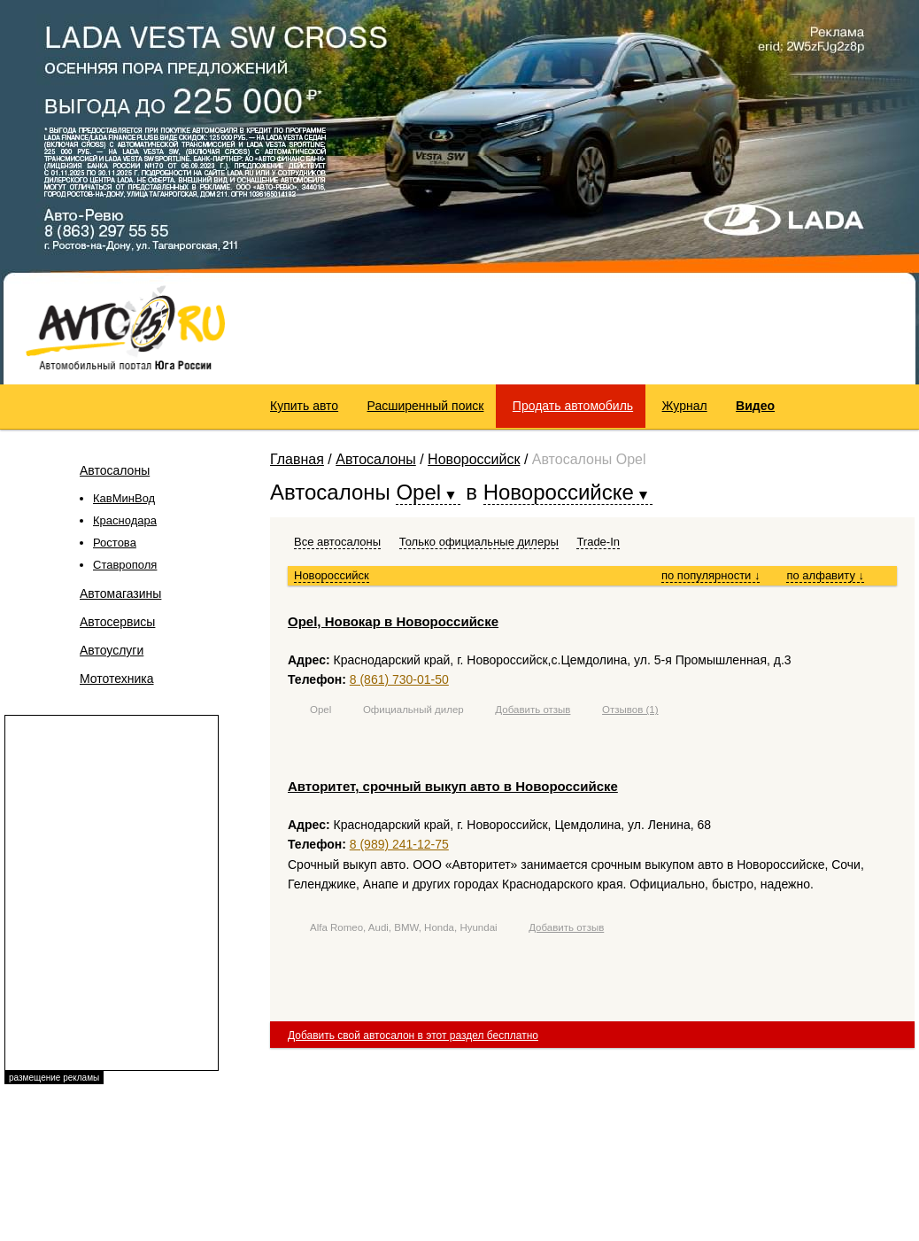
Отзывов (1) (630, 709)
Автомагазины (120, 593)
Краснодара (125, 520)
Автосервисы (117, 622)
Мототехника (117, 678)
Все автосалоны (337, 541)
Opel (320, 709)
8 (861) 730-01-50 (399, 679)
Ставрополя (125, 564)
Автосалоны (115, 470)
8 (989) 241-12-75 (399, 844)
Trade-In (598, 541)
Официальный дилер (413, 709)
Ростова (114, 542)
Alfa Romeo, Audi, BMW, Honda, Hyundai (404, 927)
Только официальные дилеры (479, 541)
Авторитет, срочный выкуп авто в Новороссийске (453, 786)
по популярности (711, 575)
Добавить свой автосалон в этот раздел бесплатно (413, 1035)
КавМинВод (124, 498)
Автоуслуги (111, 650)
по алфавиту (825, 575)
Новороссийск (474, 459)
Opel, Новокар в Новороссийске (393, 621)
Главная (297, 459)
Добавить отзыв (532, 709)
